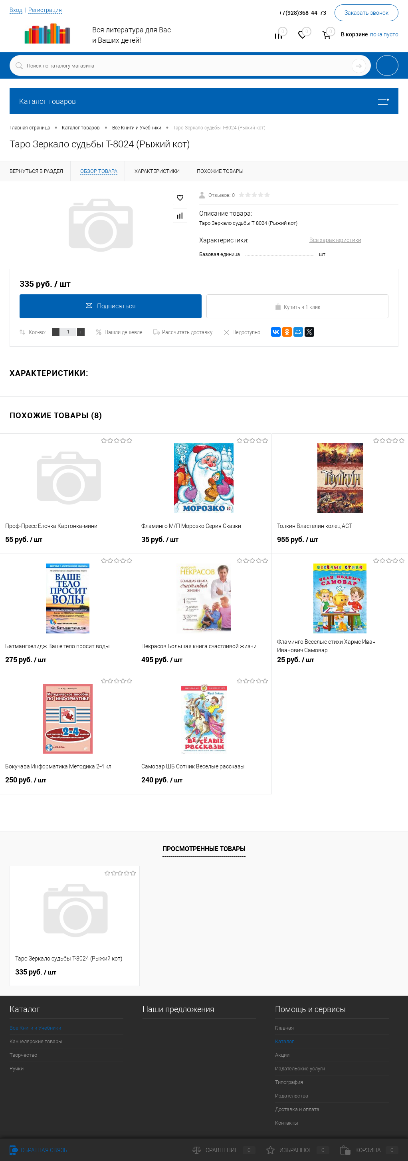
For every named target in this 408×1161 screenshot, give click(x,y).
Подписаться (111, 306)
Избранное (297, 1150)
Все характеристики (335, 240)
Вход (16, 10)
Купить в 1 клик (298, 307)
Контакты (286, 1123)
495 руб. (204, 663)
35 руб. (204, 542)
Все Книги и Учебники (35, 1028)
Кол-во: (37, 332)
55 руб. (68, 542)
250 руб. (68, 783)
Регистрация (45, 10)
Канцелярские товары (36, 1041)
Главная (284, 1028)
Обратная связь (38, 1150)
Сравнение (223, 1150)
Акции (282, 1055)
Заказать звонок (366, 13)
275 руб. (68, 663)
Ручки (17, 1069)
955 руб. (340, 542)
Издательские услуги (300, 1069)
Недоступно (241, 332)
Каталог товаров (204, 101)
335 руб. (35, 972)
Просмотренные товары (204, 848)
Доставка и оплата (297, 1109)
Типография (289, 1082)
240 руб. (204, 783)
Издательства (291, 1096)
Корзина (369, 1150)
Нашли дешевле (119, 332)
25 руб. (340, 663)
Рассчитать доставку (182, 332)
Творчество (23, 1055)
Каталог (284, 1041)
